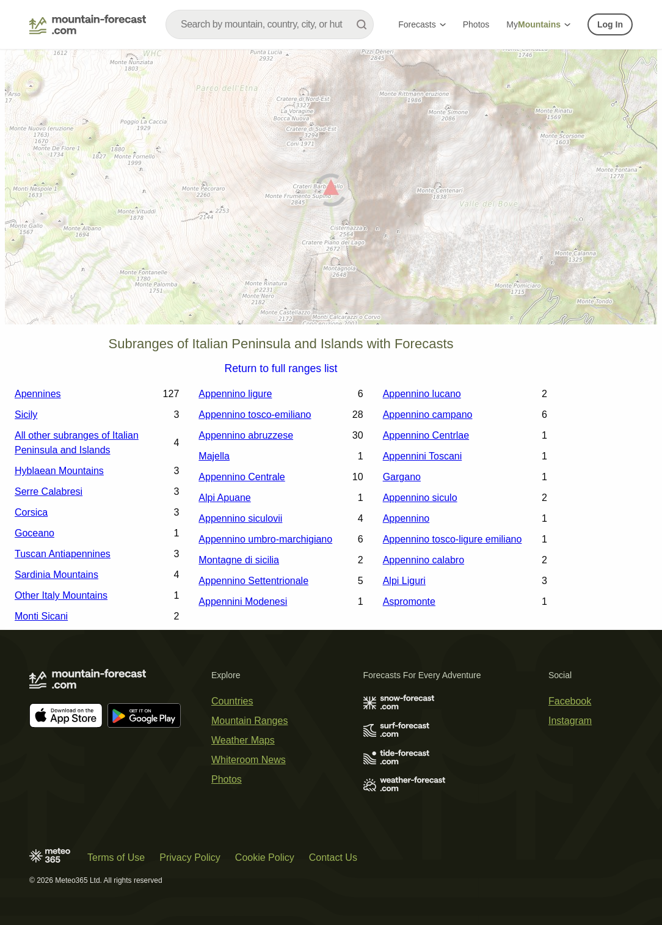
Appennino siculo (420, 497)
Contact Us (333, 857)
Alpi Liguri (404, 581)
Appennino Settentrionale (253, 581)
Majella (214, 456)
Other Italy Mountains (61, 595)
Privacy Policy (189, 857)
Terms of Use (116, 857)
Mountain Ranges (249, 720)
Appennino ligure (235, 394)
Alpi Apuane (224, 497)
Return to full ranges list (281, 369)
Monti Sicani (41, 616)
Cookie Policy (264, 857)
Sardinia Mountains (56, 574)
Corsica (31, 512)
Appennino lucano (422, 394)
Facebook (569, 701)
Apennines (38, 394)
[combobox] (270, 24)
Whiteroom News (248, 760)
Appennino (406, 518)
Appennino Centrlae (426, 435)
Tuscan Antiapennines (63, 554)
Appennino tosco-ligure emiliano (452, 539)
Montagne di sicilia (238, 560)
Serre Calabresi (48, 491)
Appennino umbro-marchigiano (265, 539)
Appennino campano (428, 414)
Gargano (402, 477)
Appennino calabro (423, 560)
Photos (476, 24)
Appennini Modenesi (242, 601)
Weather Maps (243, 740)
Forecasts (421, 24)
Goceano (34, 533)
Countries (232, 701)
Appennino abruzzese (245, 435)
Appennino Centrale (241, 477)
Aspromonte (409, 601)
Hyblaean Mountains (59, 471)
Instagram (570, 720)
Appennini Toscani (422, 456)
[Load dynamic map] (331, 192)
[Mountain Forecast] (87, 24)
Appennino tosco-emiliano (254, 414)
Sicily (26, 414)
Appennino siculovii (240, 518)
